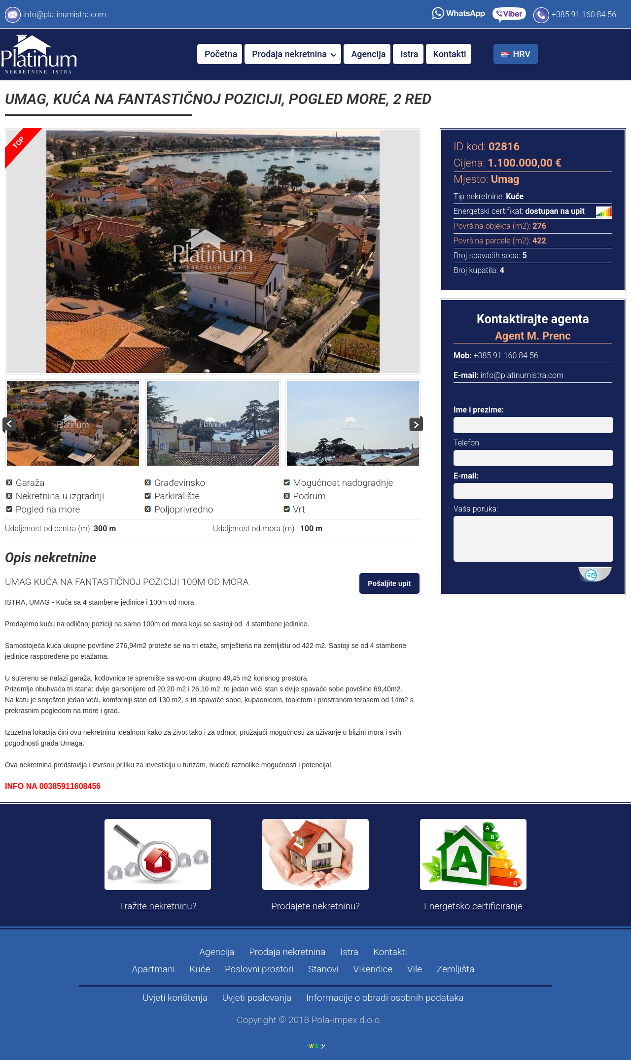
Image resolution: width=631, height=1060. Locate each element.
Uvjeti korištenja (175, 997)
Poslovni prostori (259, 969)
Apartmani (153, 969)
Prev (10, 425)
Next (415, 424)
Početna (221, 54)
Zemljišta (456, 969)
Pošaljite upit (389, 583)
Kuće (200, 969)
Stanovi (323, 969)
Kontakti (449, 54)
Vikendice (373, 969)
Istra (409, 54)
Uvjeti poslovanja (257, 997)
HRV (517, 54)
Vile (414, 969)
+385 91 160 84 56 (584, 14)
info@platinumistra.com (64, 14)
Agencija (368, 54)
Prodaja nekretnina (294, 54)
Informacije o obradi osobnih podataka (385, 997)
